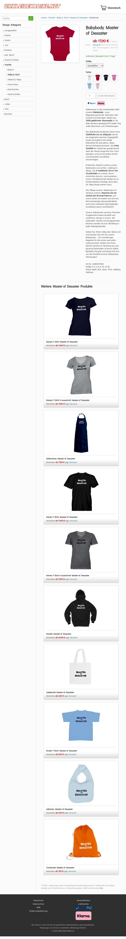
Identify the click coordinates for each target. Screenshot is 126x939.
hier (101, 890)
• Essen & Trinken (11, 62)
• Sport (6, 101)
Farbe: (89, 74)
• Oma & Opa (12, 87)
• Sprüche (7, 116)
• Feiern (6, 42)
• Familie (7, 67)
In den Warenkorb (106, 98)
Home (43, 20)
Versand (96, 47)
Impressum (38, 903)
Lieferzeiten (83, 906)
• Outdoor (7, 52)
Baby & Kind (62, 20)
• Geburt (10, 72)
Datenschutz (38, 906)
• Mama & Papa (14, 82)
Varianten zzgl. (58, 348)
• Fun (5, 47)
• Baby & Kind (13, 77)
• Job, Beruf (8, 57)
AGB (38, 910)
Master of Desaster (79, 20)
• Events (7, 37)
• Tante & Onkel (13, 96)
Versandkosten (83, 903)
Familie (51, 20)
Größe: (89, 64)
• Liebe (6, 106)
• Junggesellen (10, 33)
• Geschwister (13, 91)
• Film (6, 111)
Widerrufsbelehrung (38, 913)
